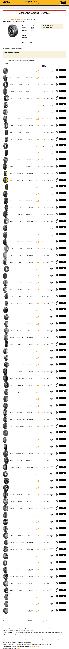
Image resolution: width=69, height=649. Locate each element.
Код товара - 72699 (37, 577)
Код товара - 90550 (37, 501)
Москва (33, 3)
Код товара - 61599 (37, 358)
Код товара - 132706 (37, 378)
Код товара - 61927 (37, 173)
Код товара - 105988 (37, 392)
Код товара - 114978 (37, 228)
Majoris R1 (23, 19)
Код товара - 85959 (37, 351)
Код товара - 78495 (37, 536)
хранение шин (62, 7)
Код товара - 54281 (37, 529)
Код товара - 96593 (37, 208)
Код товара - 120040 (37, 324)
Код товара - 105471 (37, 406)
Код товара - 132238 (37, 139)
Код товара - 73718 (37, 583)
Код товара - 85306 (37, 372)
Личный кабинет (39, 3)
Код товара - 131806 (37, 290)
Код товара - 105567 (37, 337)
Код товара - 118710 (37, 214)
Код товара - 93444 (37, 194)
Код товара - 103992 (37, 556)
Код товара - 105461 (37, 399)
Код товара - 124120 (37, 474)
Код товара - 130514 (37, 344)
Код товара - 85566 (37, 495)
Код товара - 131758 (37, 132)
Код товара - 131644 (37, 112)
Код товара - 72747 (37, 276)
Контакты (47, 6)
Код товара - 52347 (37, 419)
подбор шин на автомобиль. (34, 646)
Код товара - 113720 (37, 262)
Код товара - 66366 (37, 515)
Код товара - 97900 (37, 310)
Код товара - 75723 (37, 235)
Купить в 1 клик (62, 70)
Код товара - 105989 (37, 426)
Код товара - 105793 (37, 269)
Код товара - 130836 (37, 98)
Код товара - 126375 (37, 119)
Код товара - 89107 (37, 365)
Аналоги (5, 60)
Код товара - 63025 (37, 255)
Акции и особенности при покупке (15, 60)
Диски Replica (16, 7)
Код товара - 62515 (37, 467)
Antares (18, 19)
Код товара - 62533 (37, 433)
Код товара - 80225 (37, 221)
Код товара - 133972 (37, 331)
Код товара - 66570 (37, 604)
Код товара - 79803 (37, 440)
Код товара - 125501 (37, 249)
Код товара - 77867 (37, 153)
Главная (5, 19)
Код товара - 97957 (37, 283)
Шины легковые (12, 19)
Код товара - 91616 (37, 590)
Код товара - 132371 (37, 303)
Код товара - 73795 (37, 563)
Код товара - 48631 (37, 522)
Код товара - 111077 (37, 91)
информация (39, 6)
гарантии (18, 648)
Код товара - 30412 (37, 454)
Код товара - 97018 (37, 187)
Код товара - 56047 (37, 542)
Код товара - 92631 (37, 160)
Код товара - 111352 (37, 85)
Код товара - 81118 (37, 146)
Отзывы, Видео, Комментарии (28, 60)
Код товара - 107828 (37, 317)
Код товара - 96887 (37, 447)
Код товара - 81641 (37, 180)
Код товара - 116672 (37, 481)
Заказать (63, 3)
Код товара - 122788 (37, 385)
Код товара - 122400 (37, 242)
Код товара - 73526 (37, 570)
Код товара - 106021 (37, 549)
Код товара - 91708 (37, 167)
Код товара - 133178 (37, 460)
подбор (28, 6)
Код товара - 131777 (37, 105)
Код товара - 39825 (37, 597)
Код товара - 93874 (37, 71)
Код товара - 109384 (37, 126)
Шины (5, 6)
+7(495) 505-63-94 (32, 2)
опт (33, 6)
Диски (10, 6)
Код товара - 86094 (37, 611)
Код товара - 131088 (37, 201)
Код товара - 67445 (37, 296)
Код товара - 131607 (37, 78)
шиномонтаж (54, 6)
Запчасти (22, 6)
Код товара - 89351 (37, 508)
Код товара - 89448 (37, 413)
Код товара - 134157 (37, 488)
